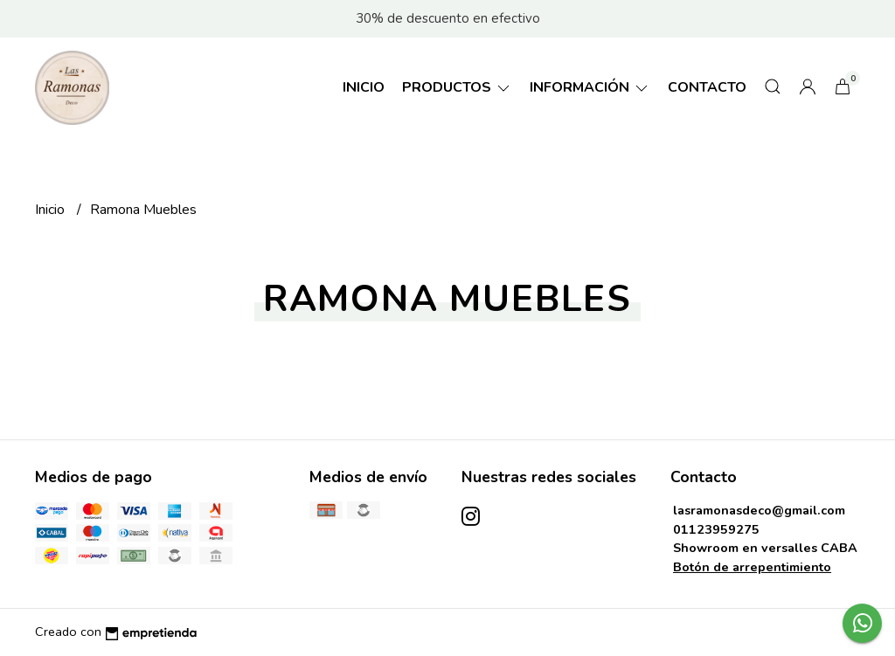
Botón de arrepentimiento (752, 567)
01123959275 (716, 529)
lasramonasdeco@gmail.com (759, 510)
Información (590, 87)
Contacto (707, 87)
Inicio (364, 87)
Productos (457, 87)
